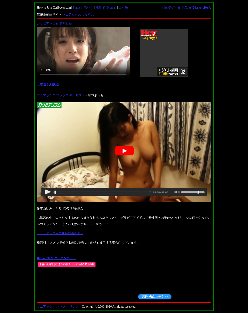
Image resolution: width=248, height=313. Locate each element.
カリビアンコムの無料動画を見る (60, 233)
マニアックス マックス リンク (58, 306)
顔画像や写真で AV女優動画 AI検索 (186, 7)
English (77, 7)
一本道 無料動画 (48, 84)
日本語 (123, 7)
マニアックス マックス (78, 14)
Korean (111, 7)
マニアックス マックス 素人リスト (61, 95)
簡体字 (100, 7)
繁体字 (89, 7)
